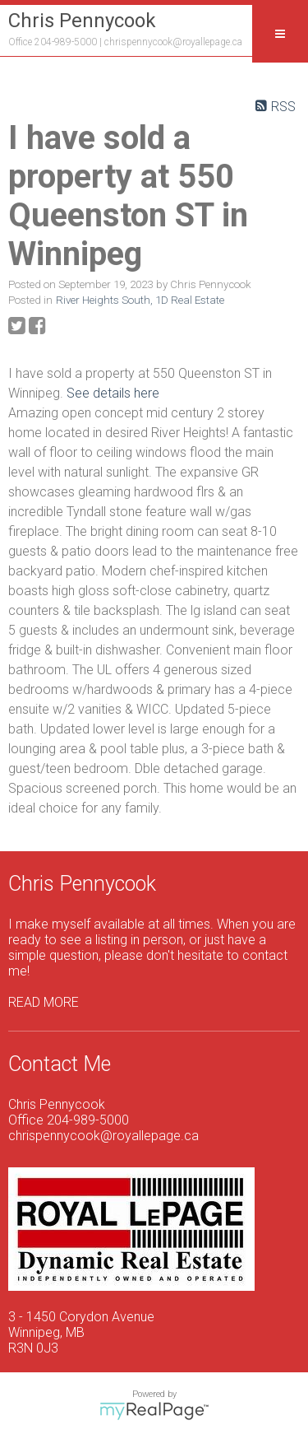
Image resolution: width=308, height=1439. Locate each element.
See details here (113, 393)
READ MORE (43, 1002)
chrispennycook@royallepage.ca (173, 42)
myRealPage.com (154, 1411)
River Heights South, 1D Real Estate (140, 300)
